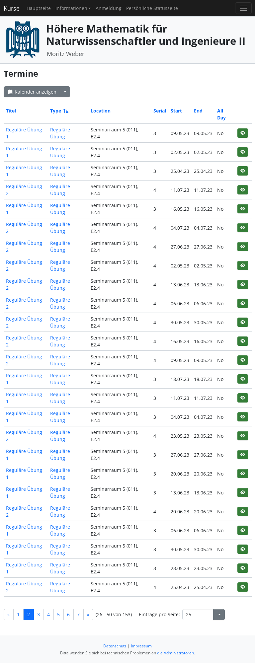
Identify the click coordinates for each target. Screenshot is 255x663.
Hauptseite (39, 8)
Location (101, 111)
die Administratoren (175, 653)
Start (176, 111)
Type (58, 110)
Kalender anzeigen (31, 92)
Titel (11, 111)
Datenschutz (115, 646)
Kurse (12, 8)
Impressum (141, 646)
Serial (159, 111)
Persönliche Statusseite (152, 8)
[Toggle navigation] (243, 8)
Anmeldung (109, 8)
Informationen (71, 8)
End (198, 111)
